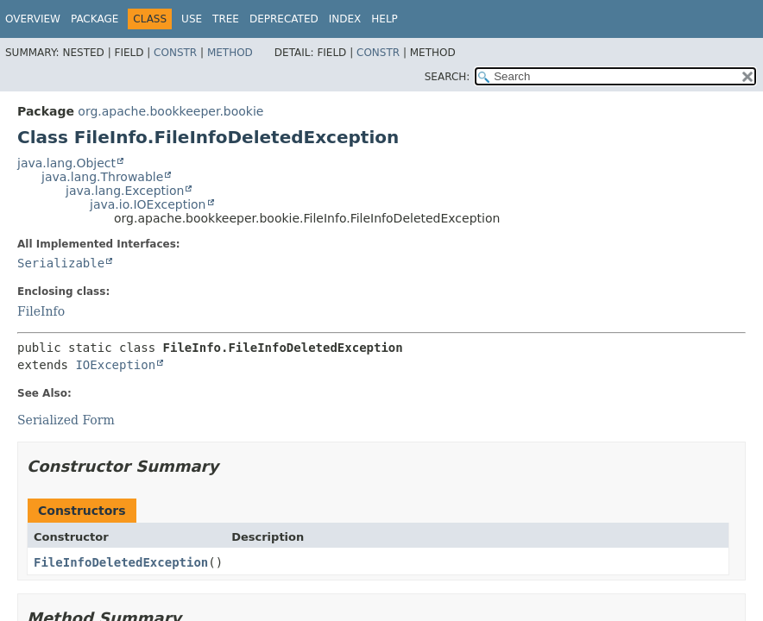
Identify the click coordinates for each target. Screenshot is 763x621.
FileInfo (41, 311)
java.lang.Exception (125, 191)
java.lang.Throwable (102, 177)
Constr (175, 53)
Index (345, 19)
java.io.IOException (148, 204)
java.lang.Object (66, 163)
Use (191, 19)
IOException (115, 365)
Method (230, 53)
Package (94, 19)
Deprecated (283, 19)
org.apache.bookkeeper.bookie (170, 111)
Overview (32, 19)
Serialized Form (66, 420)
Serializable (60, 263)
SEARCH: (447, 77)
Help (384, 19)
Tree (225, 19)
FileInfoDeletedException (121, 562)
